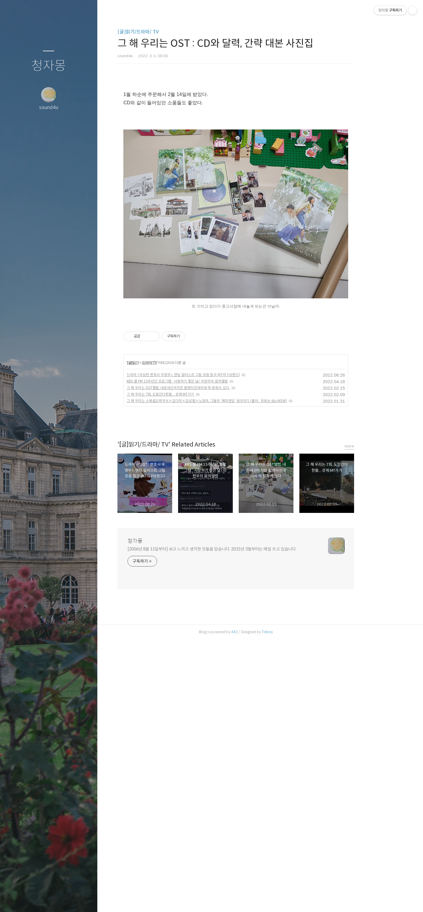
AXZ (259, 904)
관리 (84, 900)
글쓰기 (14, 900)
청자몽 (48, 66)
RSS (60, 900)
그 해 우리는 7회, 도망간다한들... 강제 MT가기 (184, 667)
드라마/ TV (173, 635)
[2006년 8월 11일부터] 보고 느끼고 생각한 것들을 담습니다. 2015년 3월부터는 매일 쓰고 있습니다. (236, 821)
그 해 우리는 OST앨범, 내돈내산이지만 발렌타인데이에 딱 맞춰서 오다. (202, 660)
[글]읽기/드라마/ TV (162, 32)
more (373, 718)
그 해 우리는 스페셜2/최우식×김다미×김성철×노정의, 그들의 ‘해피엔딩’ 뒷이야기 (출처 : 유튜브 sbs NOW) (231, 673)
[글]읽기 (157, 635)
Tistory (291, 904)
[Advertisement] (260, 125)
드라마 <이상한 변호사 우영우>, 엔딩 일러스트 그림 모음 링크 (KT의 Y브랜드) (207, 647)
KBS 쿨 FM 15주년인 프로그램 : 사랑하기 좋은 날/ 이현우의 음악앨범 (201, 654)
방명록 (37, 900)
